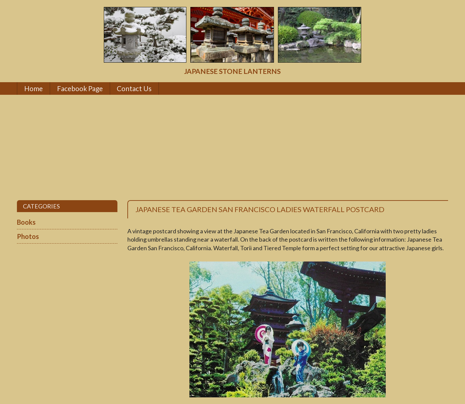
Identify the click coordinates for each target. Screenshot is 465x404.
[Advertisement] (232, 147)
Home (33, 88)
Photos (28, 236)
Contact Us (134, 88)
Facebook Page (80, 88)
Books (26, 222)
